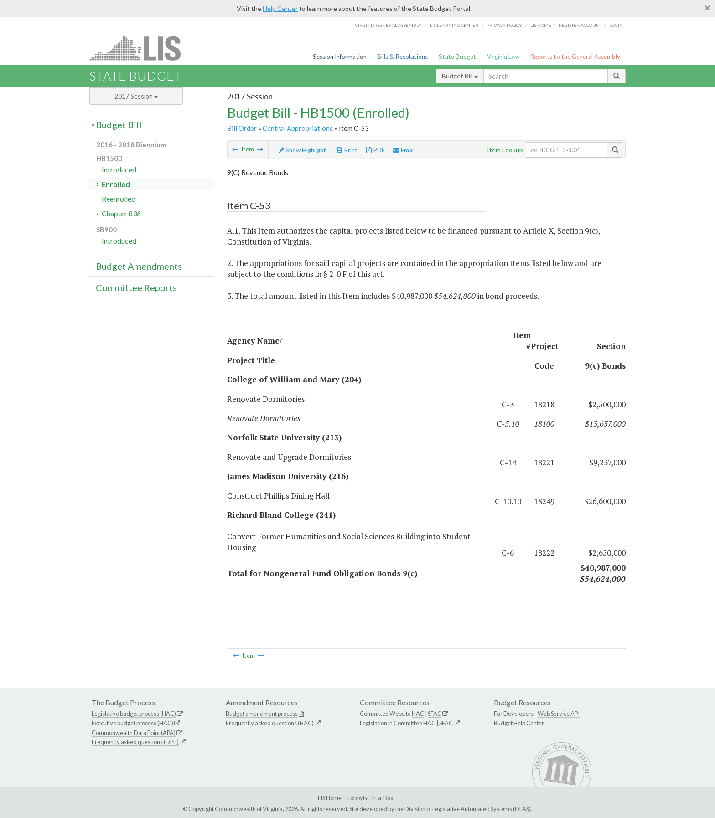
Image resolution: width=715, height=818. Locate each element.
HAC (418, 713)
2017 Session (136, 96)
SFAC (434, 713)
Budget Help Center (519, 723)
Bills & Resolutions (402, 56)
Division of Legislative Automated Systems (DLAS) (467, 809)
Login (616, 25)
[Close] (707, 8)
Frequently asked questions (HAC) (270, 723)
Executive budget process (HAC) (132, 723)
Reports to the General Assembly (575, 56)
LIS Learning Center (454, 25)
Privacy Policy (504, 25)
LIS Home (330, 798)
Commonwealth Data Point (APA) (134, 732)
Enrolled (116, 184)
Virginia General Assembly (388, 25)
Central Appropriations (298, 128)
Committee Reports (136, 287)
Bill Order (242, 128)
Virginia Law (503, 56)
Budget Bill (460, 76)
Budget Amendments (139, 266)
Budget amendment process (262, 713)
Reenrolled (118, 198)
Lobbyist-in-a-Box (370, 798)
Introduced (119, 169)
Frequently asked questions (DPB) (135, 741)
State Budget (457, 56)
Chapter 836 (121, 213)
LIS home (540, 25)
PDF (375, 150)
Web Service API (559, 713)
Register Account (580, 25)
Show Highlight (302, 150)
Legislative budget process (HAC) (134, 713)
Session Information (340, 56)
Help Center (280, 8)
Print (347, 150)
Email (404, 150)
